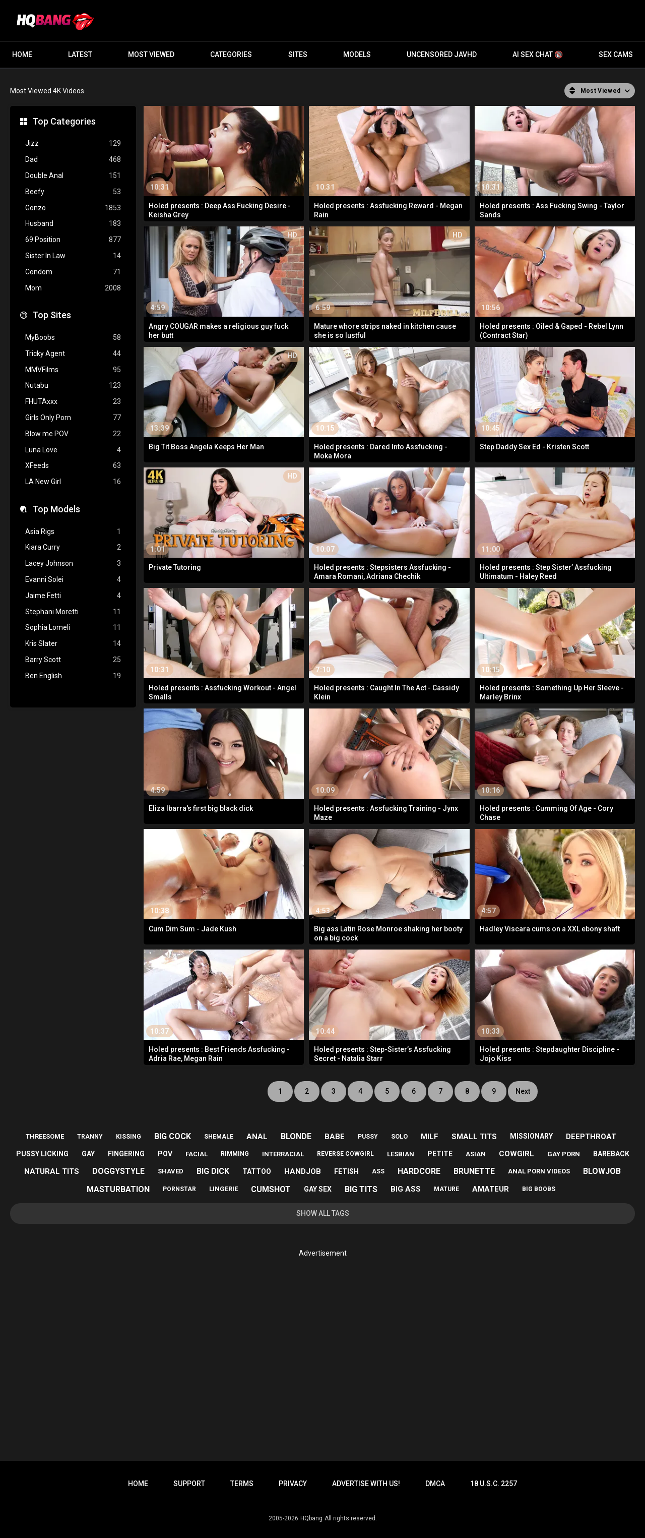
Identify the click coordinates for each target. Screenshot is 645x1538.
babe (335, 1136)
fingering (126, 1154)
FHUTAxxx (73, 401)
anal (257, 1136)
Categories (231, 54)
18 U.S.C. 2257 (493, 1484)
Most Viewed (151, 54)
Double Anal (73, 175)
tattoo (256, 1171)
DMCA (435, 1484)
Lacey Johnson (73, 563)
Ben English (73, 676)
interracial (283, 1154)
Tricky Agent (73, 353)
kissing (128, 1136)
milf (429, 1136)
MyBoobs (73, 337)
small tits (474, 1136)
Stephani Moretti (73, 612)
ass (378, 1171)
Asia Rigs (73, 531)
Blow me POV (73, 434)
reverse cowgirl (345, 1153)
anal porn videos (539, 1171)
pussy (368, 1136)
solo (399, 1136)
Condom (73, 272)
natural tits (51, 1171)
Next (522, 1091)
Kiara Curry (73, 547)
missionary (531, 1136)
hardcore (419, 1171)
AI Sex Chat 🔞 (537, 54)
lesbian (400, 1154)
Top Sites (51, 315)
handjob (302, 1171)
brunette (474, 1171)
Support (189, 1484)
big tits (361, 1189)
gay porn (563, 1154)
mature (446, 1189)
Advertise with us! (366, 1484)
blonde (296, 1136)
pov (165, 1154)
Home (22, 54)
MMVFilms (73, 370)
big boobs (538, 1189)
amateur (490, 1189)
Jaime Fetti (73, 595)
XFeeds (73, 465)
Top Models (56, 509)
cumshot (271, 1189)
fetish (346, 1171)
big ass (406, 1189)
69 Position (73, 239)
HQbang (311, 1518)
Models (357, 54)
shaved (170, 1171)
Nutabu (73, 385)
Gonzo (73, 208)
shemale (218, 1136)
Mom (73, 288)
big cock (172, 1136)
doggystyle (118, 1171)
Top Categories (64, 121)
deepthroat (591, 1136)
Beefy (73, 192)
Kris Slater (73, 643)
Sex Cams (616, 54)
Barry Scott (73, 660)
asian (476, 1154)
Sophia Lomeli (73, 627)
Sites (297, 54)
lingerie (223, 1189)
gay (88, 1154)
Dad (73, 159)
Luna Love (73, 450)
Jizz (73, 143)
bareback (611, 1154)
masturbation (118, 1189)
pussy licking (42, 1154)
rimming (235, 1153)
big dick (213, 1171)
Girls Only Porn (73, 417)
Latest (80, 54)
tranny (90, 1136)
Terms (241, 1484)
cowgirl (516, 1153)
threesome (45, 1136)
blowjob (602, 1171)
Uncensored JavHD (442, 54)
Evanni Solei (73, 579)
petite (440, 1154)
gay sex (318, 1189)
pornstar (179, 1189)
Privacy (293, 1484)
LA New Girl (73, 482)
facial (196, 1154)
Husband (73, 223)
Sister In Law (73, 256)
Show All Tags (322, 1213)
